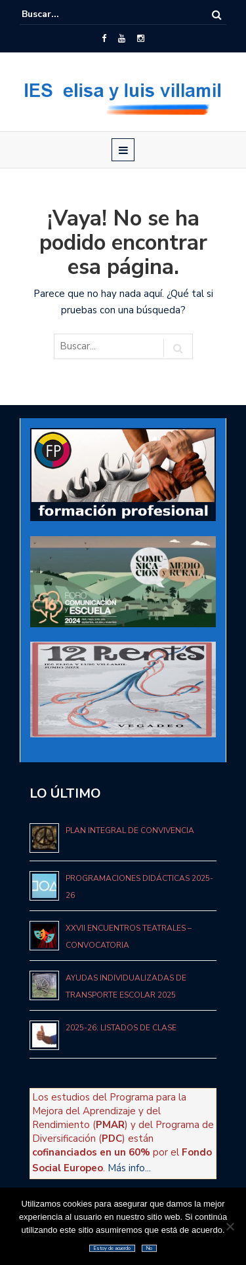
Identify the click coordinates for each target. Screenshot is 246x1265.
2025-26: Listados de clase (121, 1027)
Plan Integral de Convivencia (130, 830)
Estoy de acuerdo (112, 1248)
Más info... (129, 1168)
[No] (229, 1226)
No (149, 1248)
